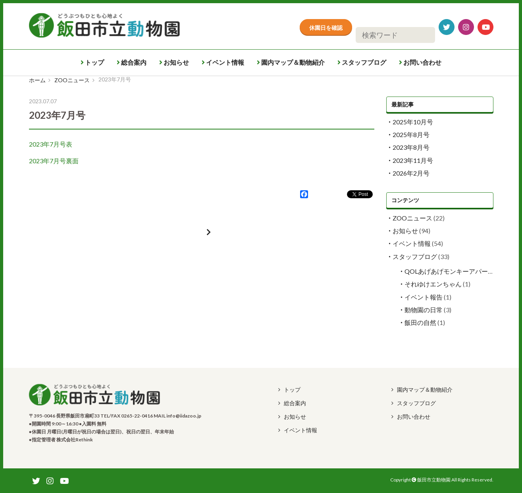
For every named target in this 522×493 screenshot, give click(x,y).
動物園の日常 (424, 309)
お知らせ (174, 62)
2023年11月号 (413, 160)
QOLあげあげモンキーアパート (449, 271)
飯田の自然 (420, 322)
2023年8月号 (411, 147)
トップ (92, 62)
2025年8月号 (411, 134)
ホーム (37, 80)
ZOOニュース (72, 80)
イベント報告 (424, 297)
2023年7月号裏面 (54, 160)
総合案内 (131, 62)
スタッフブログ (361, 62)
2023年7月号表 (50, 144)
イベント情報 (223, 62)
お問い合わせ (420, 62)
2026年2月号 (411, 173)
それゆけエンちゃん (433, 284)
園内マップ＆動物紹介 (291, 62)
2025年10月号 (413, 122)
